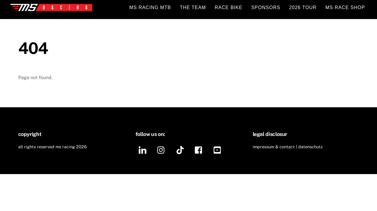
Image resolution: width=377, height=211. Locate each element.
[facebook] (200, 149)
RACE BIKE (228, 7)
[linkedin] (143, 149)
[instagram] (162, 149)
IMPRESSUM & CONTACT (274, 146)
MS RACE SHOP (345, 7)
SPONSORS (265, 7)
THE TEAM (193, 7)
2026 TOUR (303, 7)
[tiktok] (181, 149)
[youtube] (219, 149)
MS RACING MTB (150, 7)
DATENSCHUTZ (310, 146)
